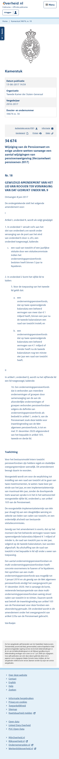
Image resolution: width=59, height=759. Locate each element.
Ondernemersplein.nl (19, 744)
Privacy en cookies (18, 702)
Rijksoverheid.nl (17, 741)
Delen (50, 133)
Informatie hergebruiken (21, 698)
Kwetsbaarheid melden (20, 713)
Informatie (48, 128)
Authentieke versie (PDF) (26, 129)
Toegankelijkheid (17, 705)
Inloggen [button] (7, 12)
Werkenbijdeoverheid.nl (21, 748)
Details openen (2, 33)
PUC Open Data (16, 728)
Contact (12, 678)
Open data (14, 721)
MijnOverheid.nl (17, 737)
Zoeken (12, 689)
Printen (37, 133)
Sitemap (13, 709)
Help (11, 686)
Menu (52, 4)
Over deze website (18, 675)
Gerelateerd (22, 133)
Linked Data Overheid (20, 725)
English (12, 682)
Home (4, 21)
